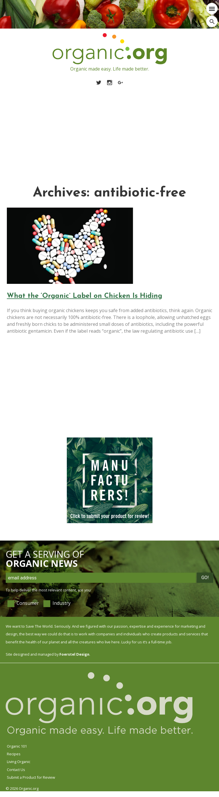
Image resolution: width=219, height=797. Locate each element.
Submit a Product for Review (31, 777)
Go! (205, 577)
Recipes (14, 753)
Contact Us (16, 769)
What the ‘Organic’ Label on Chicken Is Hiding (84, 296)
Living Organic (18, 761)
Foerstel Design (74, 654)
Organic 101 (17, 746)
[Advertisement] (109, 129)
